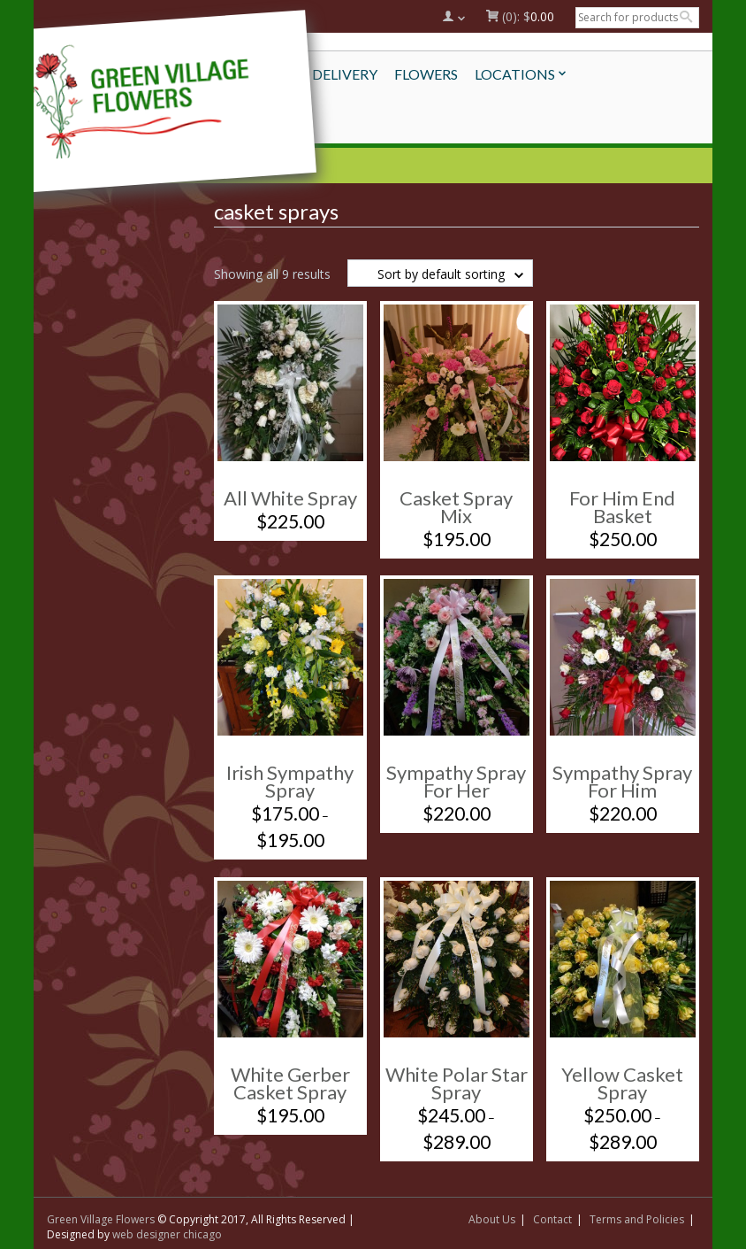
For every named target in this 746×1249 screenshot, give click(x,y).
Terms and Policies (637, 1219)
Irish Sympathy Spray (290, 781)
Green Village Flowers (101, 1219)
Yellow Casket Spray (622, 1083)
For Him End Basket (622, 507)
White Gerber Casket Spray (290, 1083)
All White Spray (290, 498)
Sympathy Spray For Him (622, 781)
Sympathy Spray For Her (456, 781)
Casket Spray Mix (456, 507)
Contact (552, 1219)
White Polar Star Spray (456, 1083)
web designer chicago (167, 1234)
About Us (491, 1219)
